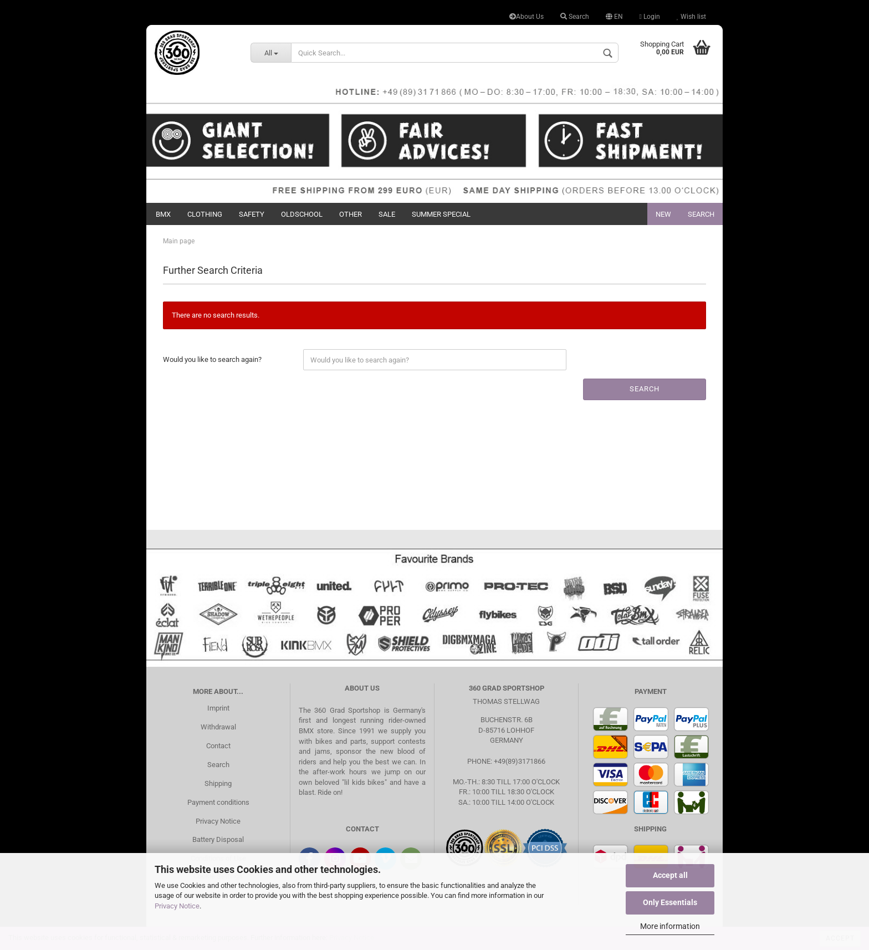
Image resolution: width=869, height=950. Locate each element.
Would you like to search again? (212, 359)
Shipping (218, 783)
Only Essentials (670, 902)
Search (574, 17)
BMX (163, 214)
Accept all (670, 875)
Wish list (691, 17)
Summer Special (441, 214)
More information (670, 926)
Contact (218, 746)
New (663, 214)
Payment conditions (218, 802)
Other (350, 214)
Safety (251, 214)
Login (650, 17)
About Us (526, 17)
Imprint (218, 708)
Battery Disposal (218, 839)
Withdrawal (218, 727)
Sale (387, 214)
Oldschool (302, 214)
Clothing (204, 214)
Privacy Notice (177, 906)
